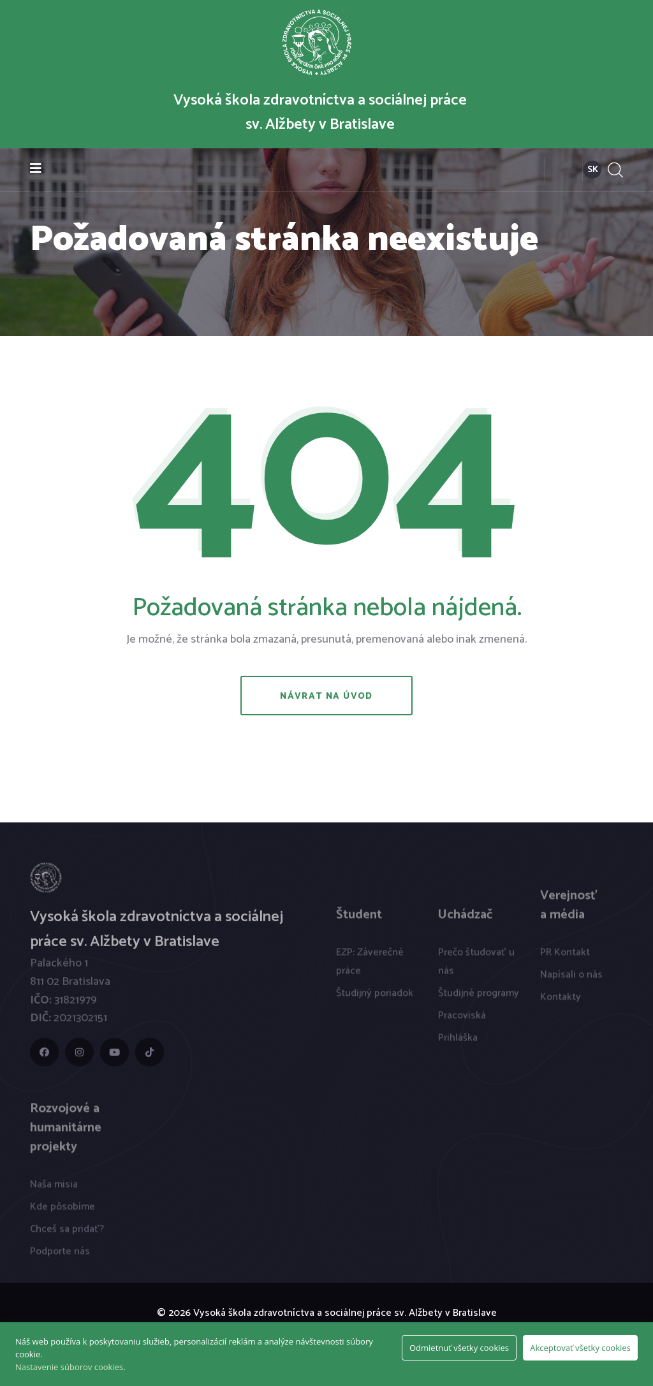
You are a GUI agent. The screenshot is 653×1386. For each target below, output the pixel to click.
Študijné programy (478, 998)
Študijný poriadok (374, 998)
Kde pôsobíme (62, 1212)
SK (592, 170)
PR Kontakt (565, 958)
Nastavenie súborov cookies (69, 1367)
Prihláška (458, 1043)
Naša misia (54, 1190)
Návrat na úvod (326, 696)
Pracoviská (462, 1021)
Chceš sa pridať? (67, 1234)
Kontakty (560, 1002)
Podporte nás (60, 1257)
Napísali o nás (571, 980)
